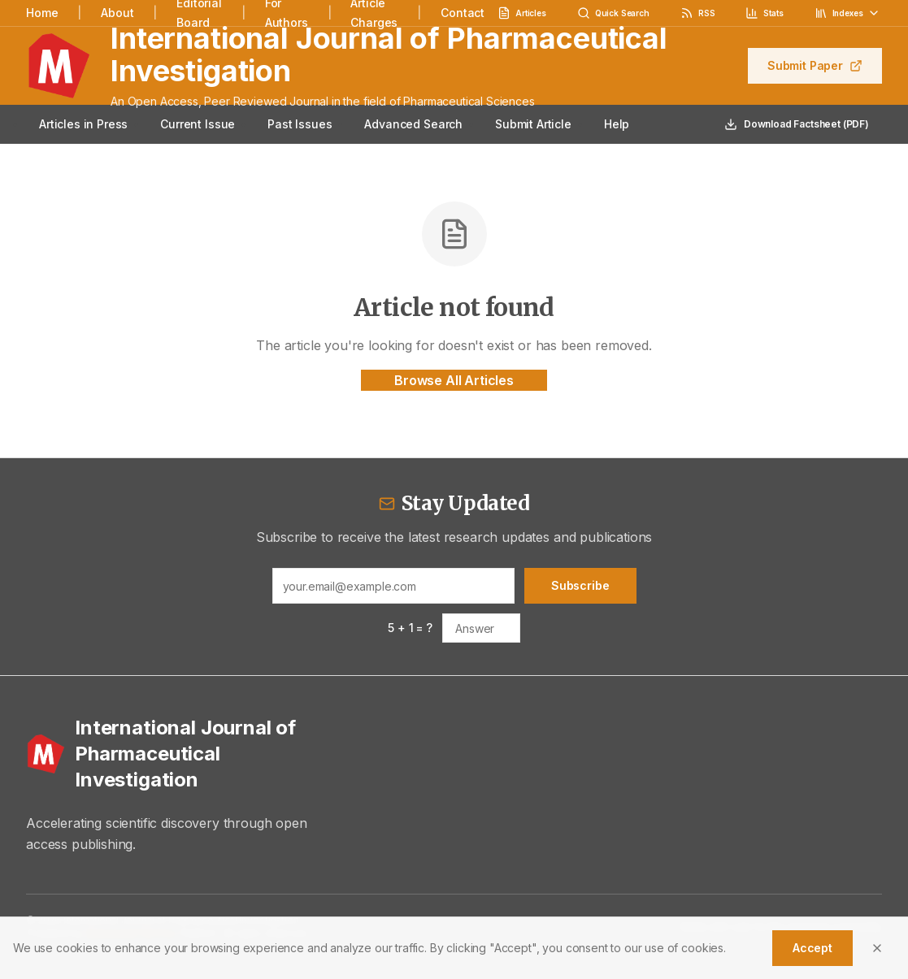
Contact (462, 12)
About (117, 12)
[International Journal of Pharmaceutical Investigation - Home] (174, 754)
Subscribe (580, 585)
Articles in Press (83, 124)
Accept (812, 948)
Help (616, 124)
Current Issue (197, 124)
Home (42, 12)
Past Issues (299, 124)
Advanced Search (413, 124)
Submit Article (533, 124)
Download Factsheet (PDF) (796, 124)
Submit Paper (814, 65)
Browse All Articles (454, 380)
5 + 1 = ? (410, 628)
